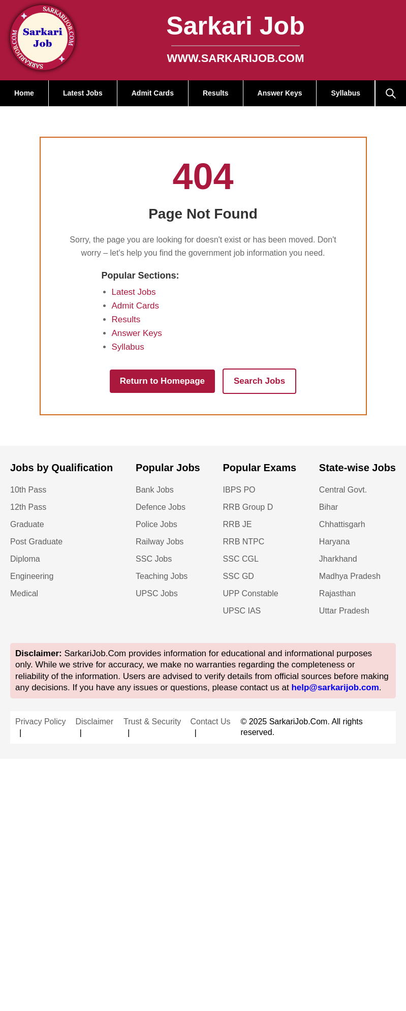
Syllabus (345, 93)
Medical (24, 593)
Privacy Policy (40, 721)
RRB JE (237, 524)
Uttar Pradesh (344, 610)
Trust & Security (152, 721)
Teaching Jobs (162, 576)
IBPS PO (239, 489)
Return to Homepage (162, 381)
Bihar (328, 507)
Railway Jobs (159, 541)
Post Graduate (36, 541)
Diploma (25, 559)
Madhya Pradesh (350, 576)
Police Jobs (156, 524)
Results (216, 93)
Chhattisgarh (342, 524)
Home (24, 93)
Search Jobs (259, 381)
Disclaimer (94, 721)
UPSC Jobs (157, 593)
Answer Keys (280, 93)
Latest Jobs (83, 93)
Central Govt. (343, 489)
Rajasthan (337, 593)
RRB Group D (248, 507)
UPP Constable (250, 593)
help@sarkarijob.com (335, 687)
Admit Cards (153, 93)
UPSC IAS (242, 610)
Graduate (27, 524)
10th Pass (28, 489)
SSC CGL (241, 559)
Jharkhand (338, 559)
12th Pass (28, 507)
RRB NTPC (244, 541)
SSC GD (238, 576)
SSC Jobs (154, 559)
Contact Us (210, 721)
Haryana (334, 541)
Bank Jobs (155, 489)
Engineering (31, 576)
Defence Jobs (160, 507)
